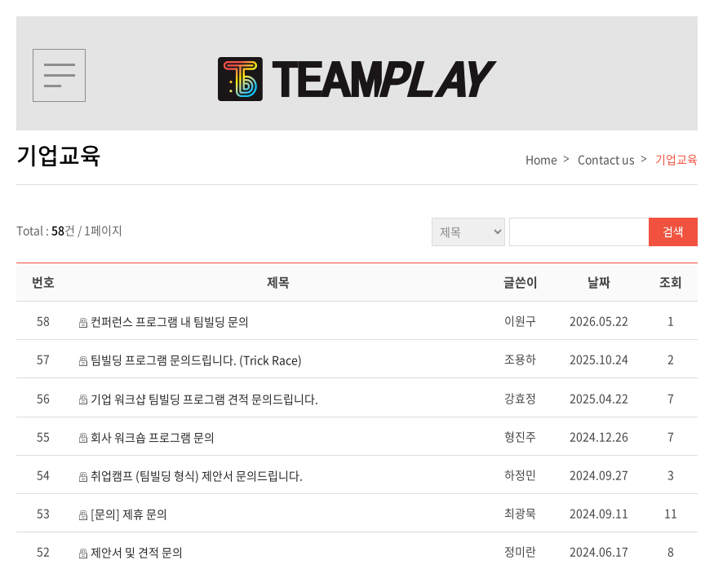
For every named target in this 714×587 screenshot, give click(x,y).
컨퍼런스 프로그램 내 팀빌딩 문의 (170, 321)
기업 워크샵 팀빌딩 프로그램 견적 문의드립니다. (204, 399)
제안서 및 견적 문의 (137, 552)
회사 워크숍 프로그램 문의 (153, 437)
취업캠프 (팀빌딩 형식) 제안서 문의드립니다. (197, 475)
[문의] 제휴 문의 (129, 513)
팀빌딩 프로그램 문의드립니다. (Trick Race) (196, 359)
